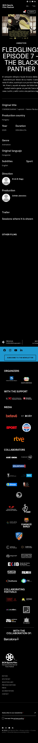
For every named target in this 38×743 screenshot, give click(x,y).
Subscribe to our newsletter (13, 713)
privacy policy (19, 718)
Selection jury (7, 682)
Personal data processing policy (18, 732)
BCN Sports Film (12, 730)
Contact (5, 694)
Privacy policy (24, 730)
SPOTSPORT (6, 679)
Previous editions (9, 685)
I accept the (15, 718)
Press (4, 688)
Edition (5, 676)
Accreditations (8, 691)
